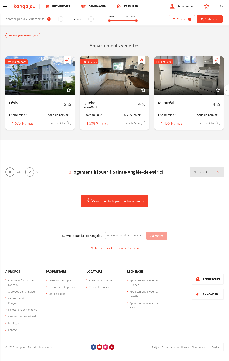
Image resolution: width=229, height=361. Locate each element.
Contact (12, 330)
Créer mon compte (60, 280)
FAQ (154, 347)
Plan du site (199, 347)
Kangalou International (22, 316)
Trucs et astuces (99, 287)
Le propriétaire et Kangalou (18, 301)
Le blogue (14, 323)
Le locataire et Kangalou (22, 309)
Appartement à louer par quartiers (145, 294)
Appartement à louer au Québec (144, 283)
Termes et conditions (174, 347)
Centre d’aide (57, 293)
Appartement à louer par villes (145, 305)
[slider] (109, 20)
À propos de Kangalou (21, 291)
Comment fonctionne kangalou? (21, 283)
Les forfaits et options (62, 287)
